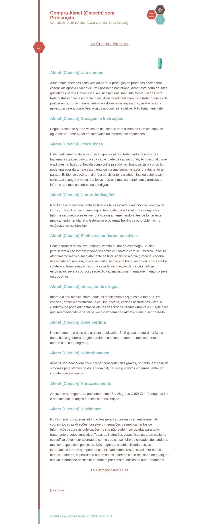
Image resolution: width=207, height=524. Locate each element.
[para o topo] (57, 490)
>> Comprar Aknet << (109, 44)
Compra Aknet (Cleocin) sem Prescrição (82, 15)
